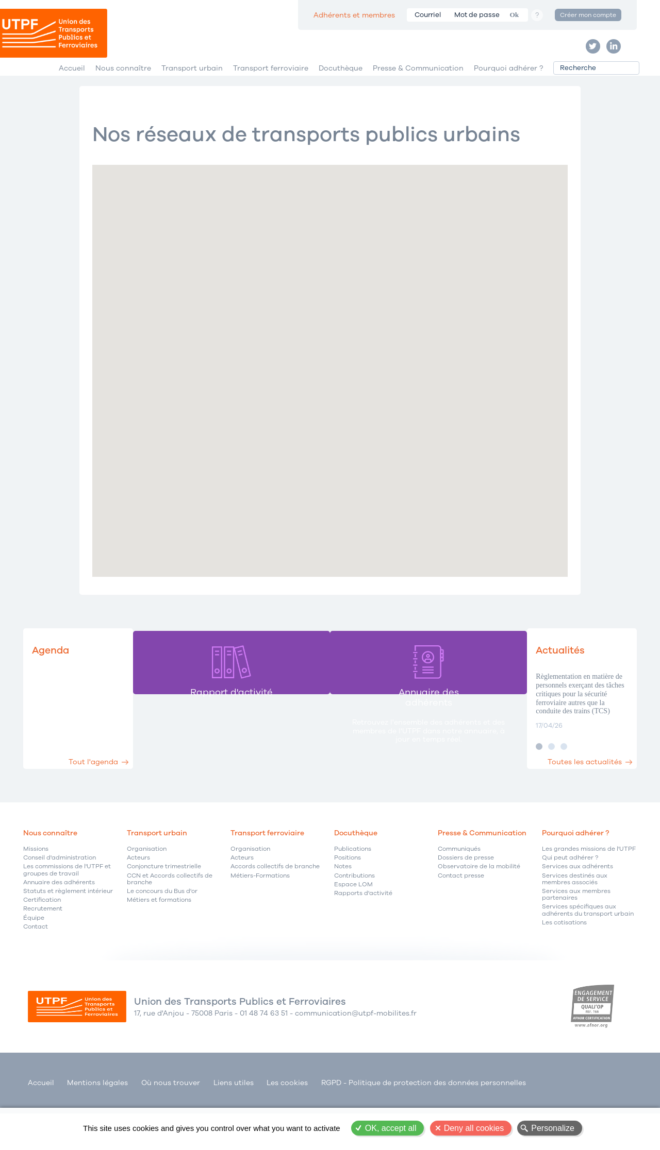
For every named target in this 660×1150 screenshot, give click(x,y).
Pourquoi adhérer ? (508, 97)
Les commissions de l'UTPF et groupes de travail (67, 912)
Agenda (57, 692)
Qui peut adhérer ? (570, 900)
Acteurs (138, 900)
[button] (400, 389)
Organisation (147, 891)
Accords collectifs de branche (275, 909)
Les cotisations (564, 965)
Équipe (33, 960)
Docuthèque (340, 97)
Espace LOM (353, 927)
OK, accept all (391, 1128)
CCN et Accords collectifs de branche (169, 922)
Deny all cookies (474, 1128)
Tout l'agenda (115, 796)
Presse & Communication (418, 97)
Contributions (354, 918)
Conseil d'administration (59, 900)
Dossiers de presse (466, 900)
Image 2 (516, 789)
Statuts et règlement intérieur (68, 934)
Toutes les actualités (571, 796)
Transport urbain (192, 97)
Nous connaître (123, 97)
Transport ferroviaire (270, 97)
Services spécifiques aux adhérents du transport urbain (588, 952)
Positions (347, 900)
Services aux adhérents (577, 909)
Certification (42, 942)
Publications (352, 891)
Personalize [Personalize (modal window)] (552, 1128)
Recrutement (42, 951)
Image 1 (504, 789)
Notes (343, 909)
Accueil (72, 97)
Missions (35, 891)
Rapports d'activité (363, 936)
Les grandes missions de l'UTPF (589, 891)
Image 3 (528, 789)
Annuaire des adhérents (59, 925)
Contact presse (461, 918)
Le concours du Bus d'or (162, 934)
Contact (35, 969)
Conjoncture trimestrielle (164, 909)
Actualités (534, 692)
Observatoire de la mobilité (479, 909)
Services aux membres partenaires (576, 937)
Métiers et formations (159, 942)
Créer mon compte (588, 15)
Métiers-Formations (260, 918)
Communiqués (459, 891)
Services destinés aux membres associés (574, 922)
